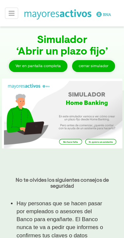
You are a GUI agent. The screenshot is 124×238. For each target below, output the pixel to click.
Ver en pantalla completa (38, 66)
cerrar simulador (93, 66)
